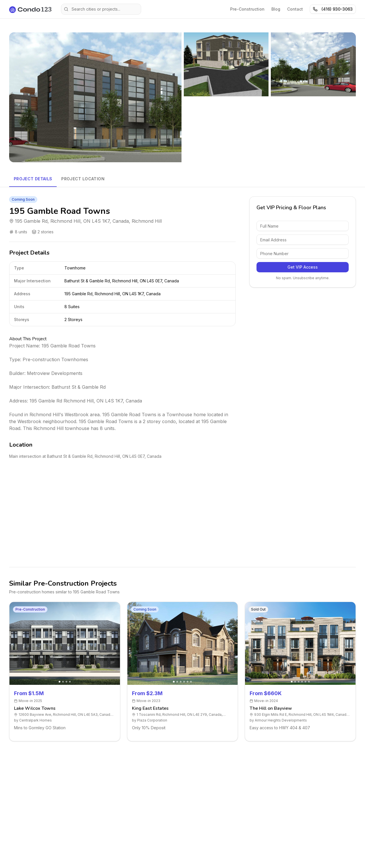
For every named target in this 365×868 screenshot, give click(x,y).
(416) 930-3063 (333, 9)
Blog (275, 9)
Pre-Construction (247, 9)
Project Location (82, 178)
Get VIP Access (302, 267)
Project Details (33, 178)
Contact (295, 9)
